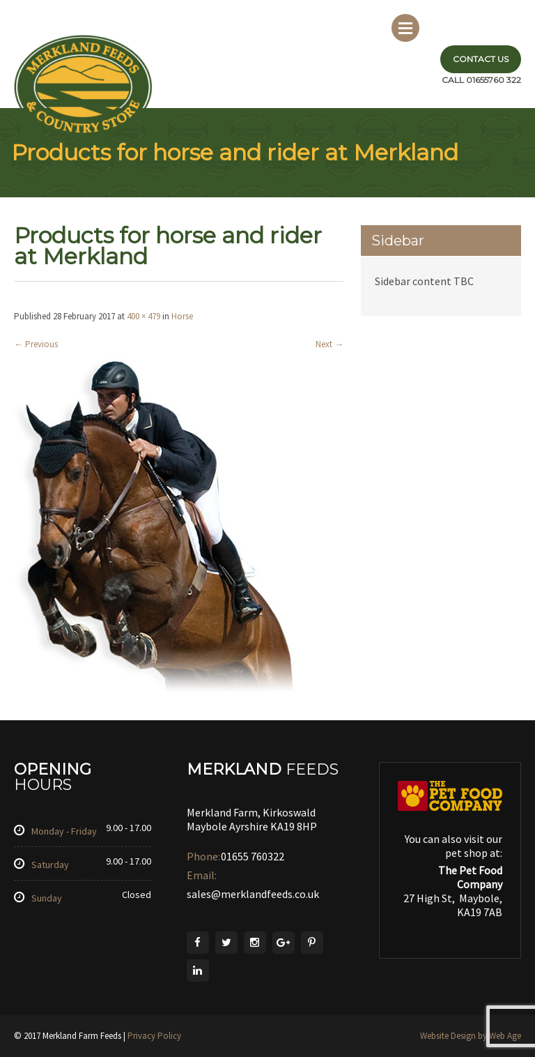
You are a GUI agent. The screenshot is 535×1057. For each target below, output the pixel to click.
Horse (182, 316)
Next (329, 344)
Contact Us (481, 59)
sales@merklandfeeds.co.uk (253, 894)
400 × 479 (143, 316)
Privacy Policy (154, 1036)
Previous (36, 344)
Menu (405, 28)
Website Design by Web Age (470, 1036)
